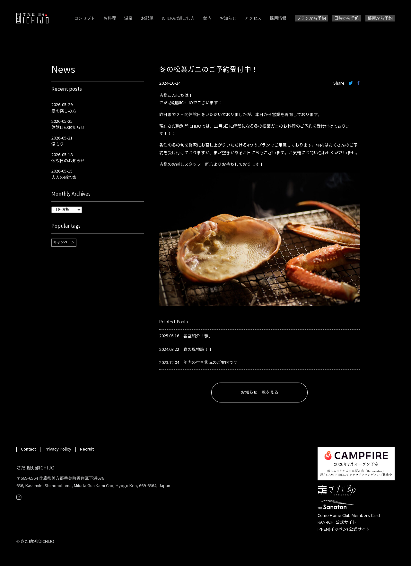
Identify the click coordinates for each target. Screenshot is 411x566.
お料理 (109, 18)
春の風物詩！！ (198, 349)
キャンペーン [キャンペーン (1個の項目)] (63, 242)
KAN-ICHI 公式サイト (337, 522)
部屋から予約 (380, 18)
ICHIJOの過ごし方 (178, 18)
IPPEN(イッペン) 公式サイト (344, 529)
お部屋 (147, 18)
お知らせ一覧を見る (259, 392)
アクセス (253, 18)
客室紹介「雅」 (198, 336)
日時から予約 (346, 18)
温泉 (128, 18)
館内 (207, 18)
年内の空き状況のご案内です (210, 362)
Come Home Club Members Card (349, 515)
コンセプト (84, 18)
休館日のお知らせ (68, 127)
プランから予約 (311, 18)
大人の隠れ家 (63, 177)
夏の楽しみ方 (63, 111)
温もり (57, 144)
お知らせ (228, 18)
